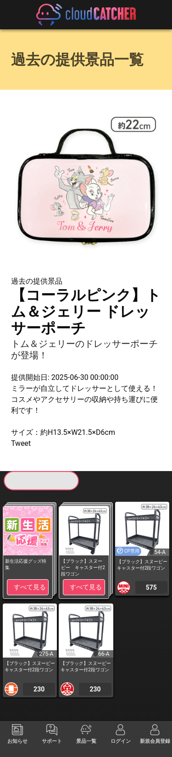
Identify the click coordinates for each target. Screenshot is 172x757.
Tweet (21, 443)
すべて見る (30, 587)
